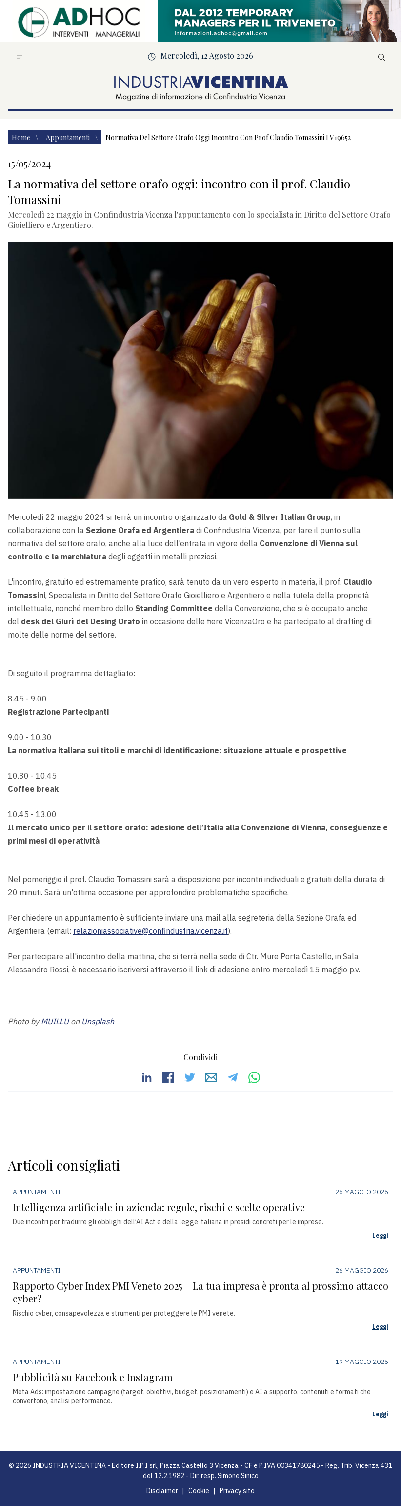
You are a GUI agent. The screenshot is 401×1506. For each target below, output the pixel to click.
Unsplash (97, 1021)
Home (22, 137)
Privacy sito (237, 1490)
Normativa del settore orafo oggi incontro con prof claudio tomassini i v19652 (228, 137)
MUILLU (55, 1021)
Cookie (198, 1490)
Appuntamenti (68, 137)
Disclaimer (162, 1490)
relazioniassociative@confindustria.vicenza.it (150, 931)
